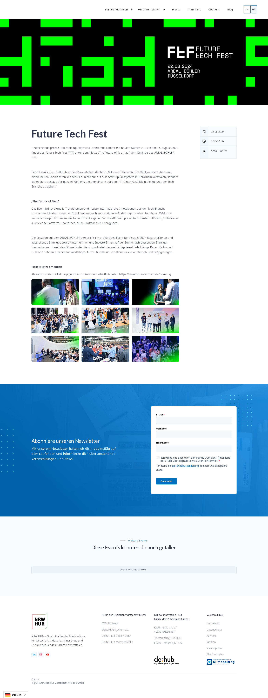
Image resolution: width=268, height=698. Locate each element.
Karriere (211, 635)
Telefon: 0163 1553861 (168, 637)
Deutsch (13, 695)
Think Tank (194, 9)
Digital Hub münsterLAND (117, 642)
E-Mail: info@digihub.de (168, 643)
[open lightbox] (55, 292)
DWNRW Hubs (110, 623)
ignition (211, 642)
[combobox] (15, 694)
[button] (117, 9)
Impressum (213, 623)
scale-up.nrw (214, 648)
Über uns (214, 9)
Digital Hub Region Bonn (116, 635)
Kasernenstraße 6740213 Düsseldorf (165, 629)
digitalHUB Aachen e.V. (115, 629)
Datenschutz (214, 629)
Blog (230, 9)
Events (176, 9)
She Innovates (215, 654)
